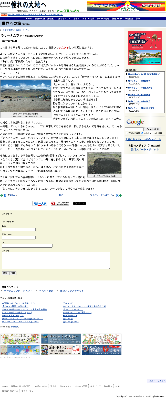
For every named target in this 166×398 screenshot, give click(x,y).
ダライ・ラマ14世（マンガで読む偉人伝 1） (22, 318)
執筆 (138, 18)
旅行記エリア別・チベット (18, 290)
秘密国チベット (70, 315)
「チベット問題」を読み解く (15, 306)
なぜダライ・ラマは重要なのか (77, 312)
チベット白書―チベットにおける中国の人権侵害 (24, 309)
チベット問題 (103, 18)
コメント (6, 250)
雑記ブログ (117, 18)
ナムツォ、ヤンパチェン (102, 195)
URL (4, 242)
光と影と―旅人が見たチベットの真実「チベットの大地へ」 (35, 14)
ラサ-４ (12, 195)
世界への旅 (16, 23)
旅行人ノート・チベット (145, 149)
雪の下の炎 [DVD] (71, 321)
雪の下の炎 (68, 318)
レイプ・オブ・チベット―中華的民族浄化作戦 (84, 306)
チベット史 (68, 303)
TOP (61, 194)
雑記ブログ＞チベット (72, 290)
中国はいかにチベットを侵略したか (18, 303)
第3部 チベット (23, 29)
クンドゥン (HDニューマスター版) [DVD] (20, 321)
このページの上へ (157, 380)
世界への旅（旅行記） (45, 18)
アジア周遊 (8, 29)
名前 (4, 226)
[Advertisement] (61, 371)
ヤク (66, 167)
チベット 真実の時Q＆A (13, 315)
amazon (14, 326)
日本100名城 (88, 18)
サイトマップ (28, 390)
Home (29, 18)
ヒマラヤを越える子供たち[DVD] (17, 312)
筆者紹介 (129, 18)
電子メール (7, 234)
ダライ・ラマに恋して (73, 309)
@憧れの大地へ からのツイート (143, 139)
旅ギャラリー (64, 18)
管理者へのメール (10, 390)
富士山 (76, 18)
